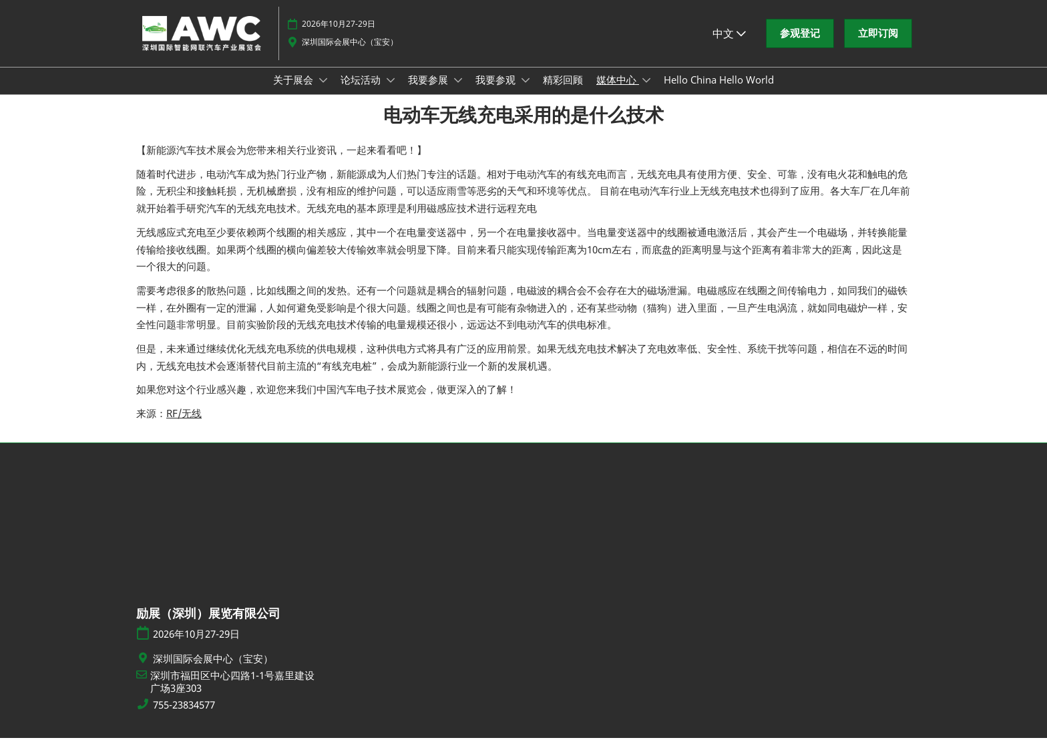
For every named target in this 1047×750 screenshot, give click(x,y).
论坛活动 (362, 92)
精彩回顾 (563, 92)
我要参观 (496, 92)
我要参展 (429, 92)
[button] (800, 46)
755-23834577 (184, 717)
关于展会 (294, 92)
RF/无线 (184, 425)
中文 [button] (729, 46)
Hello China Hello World (719, 92)
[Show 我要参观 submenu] (525, 93)
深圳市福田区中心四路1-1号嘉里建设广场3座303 (232, 694)
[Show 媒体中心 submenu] (646, 93)
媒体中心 (617, 92)
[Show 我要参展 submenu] (458, 93)
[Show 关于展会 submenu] (323, 93)
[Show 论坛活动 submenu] (391, 93)
